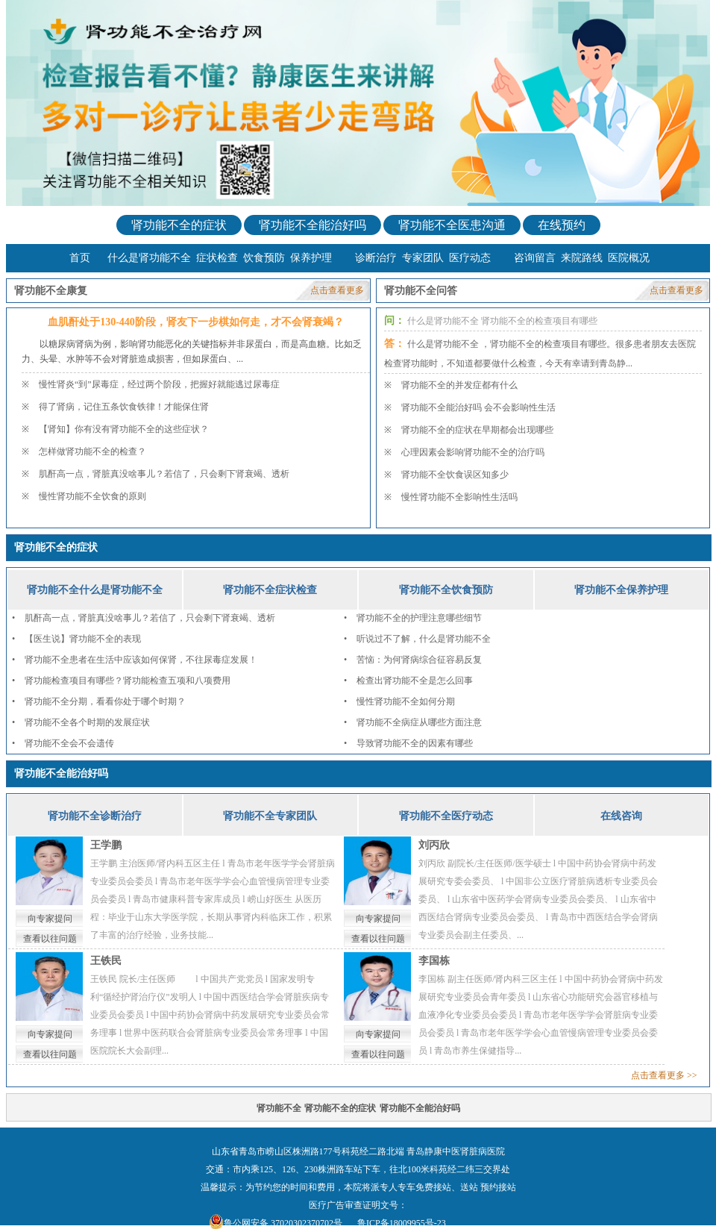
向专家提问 (50, 918)
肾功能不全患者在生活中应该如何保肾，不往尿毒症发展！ (141, 659)
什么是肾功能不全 (149, 257)
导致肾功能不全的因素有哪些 (415, 743)
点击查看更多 (337, 290)
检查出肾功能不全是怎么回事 (415, 680)
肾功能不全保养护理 (621, 589)
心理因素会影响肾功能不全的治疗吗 (472, 452)
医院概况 (629, 257)
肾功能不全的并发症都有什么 (459, 385)
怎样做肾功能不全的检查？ (92, 451)
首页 (79, 257)
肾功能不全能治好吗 (312, 225)
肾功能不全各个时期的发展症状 (87, 722)
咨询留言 (535, 257)
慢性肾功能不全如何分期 (406, 701)
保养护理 (311, 257)
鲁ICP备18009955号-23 (401, 1223)
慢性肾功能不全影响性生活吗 (459, 497)
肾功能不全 (279, 1108)
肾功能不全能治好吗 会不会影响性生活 (478, 407)
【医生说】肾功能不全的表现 (83, 639)
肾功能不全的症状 (179, 225)
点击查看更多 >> (664, 1075)
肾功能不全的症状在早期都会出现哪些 (477, 430)
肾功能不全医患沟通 (452, 225)
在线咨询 (621, 816)
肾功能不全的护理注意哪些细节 (419, 618)
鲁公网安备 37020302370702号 (283, 1223)
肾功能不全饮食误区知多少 (455, 474)
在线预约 (561, 225)
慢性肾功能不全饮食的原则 (92, 496)
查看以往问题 (50, 939)
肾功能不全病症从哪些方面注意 (419, 722)
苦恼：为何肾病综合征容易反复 (419, 659)
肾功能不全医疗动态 (446, 816)
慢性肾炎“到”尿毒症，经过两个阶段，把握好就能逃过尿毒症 (159, 384)
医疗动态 (470, 257)
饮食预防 (264, 257)
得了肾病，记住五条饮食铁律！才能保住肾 (124, 406)
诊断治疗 (376, 257)
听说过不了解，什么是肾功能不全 (424, 639)
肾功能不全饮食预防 (446, 589)
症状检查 (217, 257)
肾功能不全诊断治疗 (95, 816)
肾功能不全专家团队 (270, 816)
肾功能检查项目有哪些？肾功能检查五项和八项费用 (127, 680)
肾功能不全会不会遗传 (69, 743)
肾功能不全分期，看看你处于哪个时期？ (105, 701)
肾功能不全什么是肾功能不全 (95, 589)
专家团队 (423, 257)
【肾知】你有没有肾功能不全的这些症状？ (124, 429)
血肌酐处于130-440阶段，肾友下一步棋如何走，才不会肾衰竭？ (196, 322)
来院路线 (582, 257)
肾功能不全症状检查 (270, 589)
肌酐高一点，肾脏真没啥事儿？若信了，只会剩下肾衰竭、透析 (164, 474)
